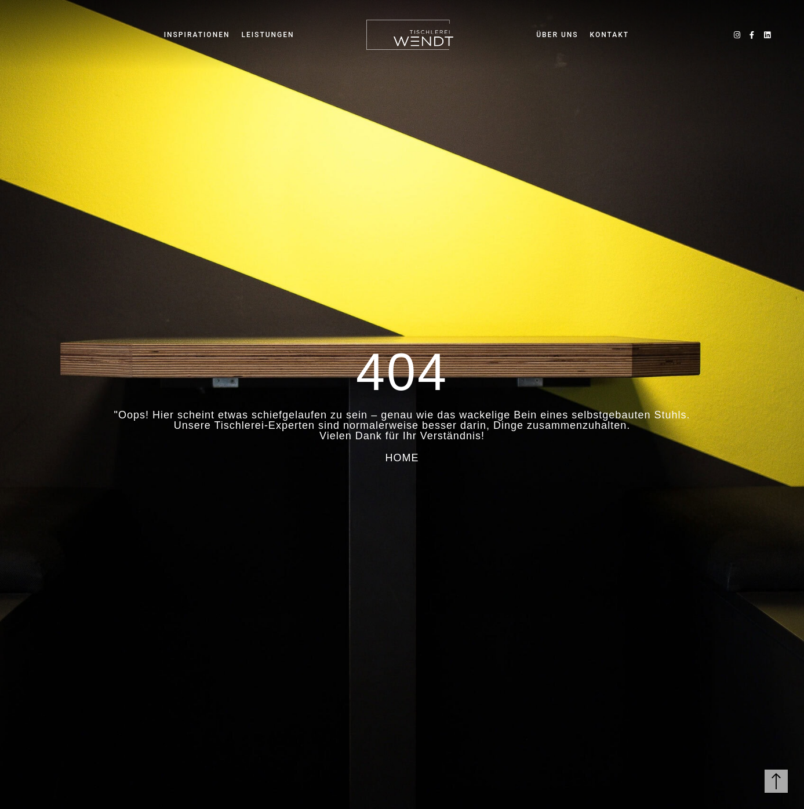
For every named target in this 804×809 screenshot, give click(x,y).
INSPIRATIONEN (197, 35)
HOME (402, 458)
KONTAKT (610, 35)
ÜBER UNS (557, 35)
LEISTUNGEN (267, 35)
